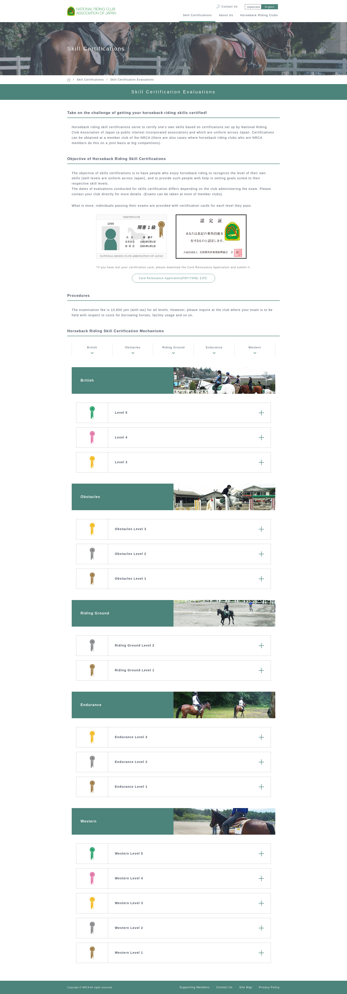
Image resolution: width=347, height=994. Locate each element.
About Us (226, 15)
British (92, 347)
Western (255, 347)
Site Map (245, 987)
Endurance (214, 347)
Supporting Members (194, 987)
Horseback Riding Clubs (259, 15)
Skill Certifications (197, 15)
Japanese (253, 7)
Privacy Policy (269, 987)
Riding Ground (173, 347)
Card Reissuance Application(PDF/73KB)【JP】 (173, 278)
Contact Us (230, 6)
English (269, 7)
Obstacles (133, 347)
